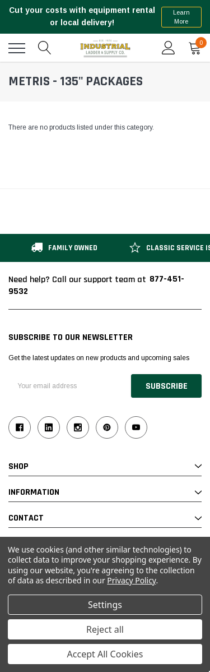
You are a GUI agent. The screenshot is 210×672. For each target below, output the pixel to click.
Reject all (105, 629)
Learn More (181, 17)
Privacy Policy (131, 580)
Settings (105, 605)
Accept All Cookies (105, 654)
